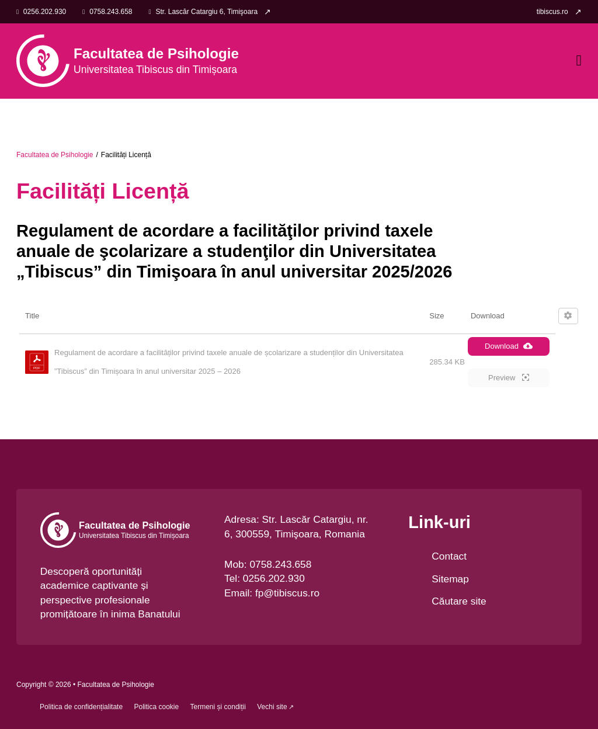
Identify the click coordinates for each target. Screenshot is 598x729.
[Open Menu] (579, 60)
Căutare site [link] (459, 601)
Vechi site (272, 707)
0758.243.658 (280, 564)
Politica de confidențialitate (81, 707)
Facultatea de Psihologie (54, 155)
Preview (508, 377)
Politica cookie (156, 707)
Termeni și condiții (218, 707)
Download (509, 345)
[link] (559, 12)
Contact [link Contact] (449, 556)
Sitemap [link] (450, 579)
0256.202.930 (274, 578)
